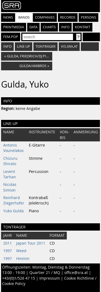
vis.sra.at (69, 46)
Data (33, 27)
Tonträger (45, 46)
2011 (7, 243)
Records (67, 17)
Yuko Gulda (13, 210)
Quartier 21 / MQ (44, 272)
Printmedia (13, 27)
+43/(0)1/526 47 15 (18, 278)
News (8, 17)
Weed (21, 250)
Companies (45, 17)
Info (65, 27)
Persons (88, 17)
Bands (24, 17)
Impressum (49, 278)
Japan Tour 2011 (30, 243)
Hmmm (22, 258)
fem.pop (10, 36)
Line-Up (23, 46)
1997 (7, 250)
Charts (49, 27)
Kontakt (82, 27)
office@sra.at (76, 272)
